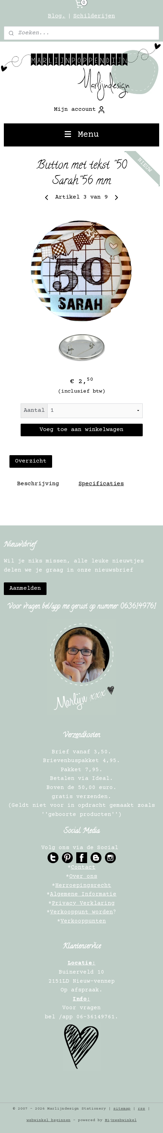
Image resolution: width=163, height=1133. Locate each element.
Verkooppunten (83, 921)
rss (141, 1108)
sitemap (121, 1108)
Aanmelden (25, 588)
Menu (82, 135)
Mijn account (80, 110)
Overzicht (31, 461)
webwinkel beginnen (49, 1120)
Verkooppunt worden (81, 912)
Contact (83, 867)
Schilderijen (94, 16)
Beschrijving (38, 484)
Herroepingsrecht (83, 885)
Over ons (83, 876)
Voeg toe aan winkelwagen (81, 429)
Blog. (56, 16)
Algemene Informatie (83, 894)
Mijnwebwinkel (121, 1120)
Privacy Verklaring (83, 903)
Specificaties (101, 484)
